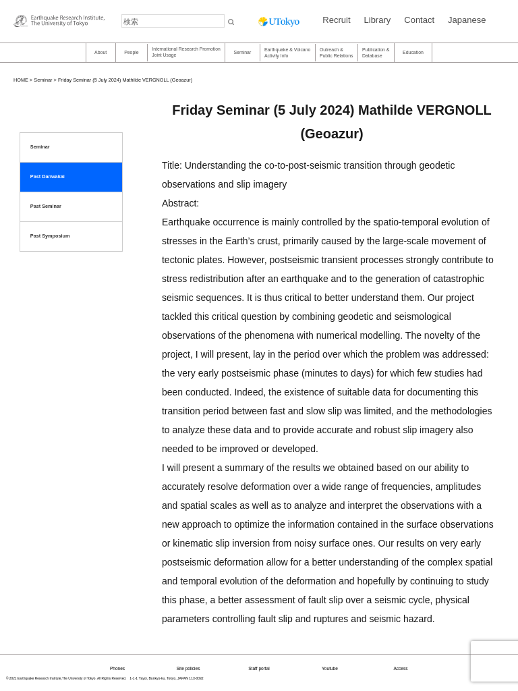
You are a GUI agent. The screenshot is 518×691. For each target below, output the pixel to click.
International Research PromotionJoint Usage (186, 52)
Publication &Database (375, 52)
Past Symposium (50, 236)
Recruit (336, 20)
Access (400, 668)
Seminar (242, 52)
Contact (419, 20)
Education (413, 52)
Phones (117, 668)
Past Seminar (45, 206)
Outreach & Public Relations (336, 52)
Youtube (330, 668)
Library (377, 20)
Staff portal (259, 668)
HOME (20, 80)
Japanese (467, 20)
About (100, 52)
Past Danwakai (47, 176)
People (131, 52)
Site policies (188, 668)
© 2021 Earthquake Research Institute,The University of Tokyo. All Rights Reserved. (66, 678)
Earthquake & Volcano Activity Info (287, 52)
